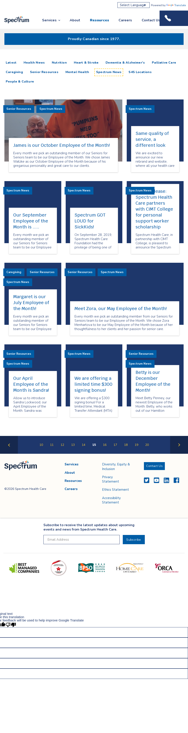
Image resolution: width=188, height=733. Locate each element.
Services (49, 20)
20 (147, 445)
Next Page (179, 453)
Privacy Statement (110, 479)
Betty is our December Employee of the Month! (153, 381)
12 (62, 445)
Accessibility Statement (111, 500)
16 (104, 445)
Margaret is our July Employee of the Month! (31, 302)
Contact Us (151, 20)
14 (83, 445)
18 (126, 445)
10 (41, 445)
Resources (99, 20)
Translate (176, 5)
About (75, 20)
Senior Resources (44, 72)
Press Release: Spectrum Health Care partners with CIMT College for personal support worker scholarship (154, 209)
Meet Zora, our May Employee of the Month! (120, 308)
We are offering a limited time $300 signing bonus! (93, 384)
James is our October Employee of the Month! (61, 145)
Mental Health (77, 72)
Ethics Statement (115, 489)
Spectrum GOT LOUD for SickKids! (90, 221)
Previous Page (8, 453)
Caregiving (14, 72)
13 (73, 445)
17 (115, 445)
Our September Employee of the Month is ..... (30, 221)
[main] (94, 256)
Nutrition (59, 63)
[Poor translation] (11, 624)
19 (136, 445)
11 (52, 445)
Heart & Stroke (86, 63)
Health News (34, 63)
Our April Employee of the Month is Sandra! (31, 384)
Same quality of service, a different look (152, 139)
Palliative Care (164, 63)
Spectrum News (108, 72)
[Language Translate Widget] (133, 5)
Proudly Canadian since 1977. (94, 39)
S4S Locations (139, 72)
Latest (12, 62)
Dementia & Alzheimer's (125, 63)
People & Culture (20, 81)
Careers (125, 20)
